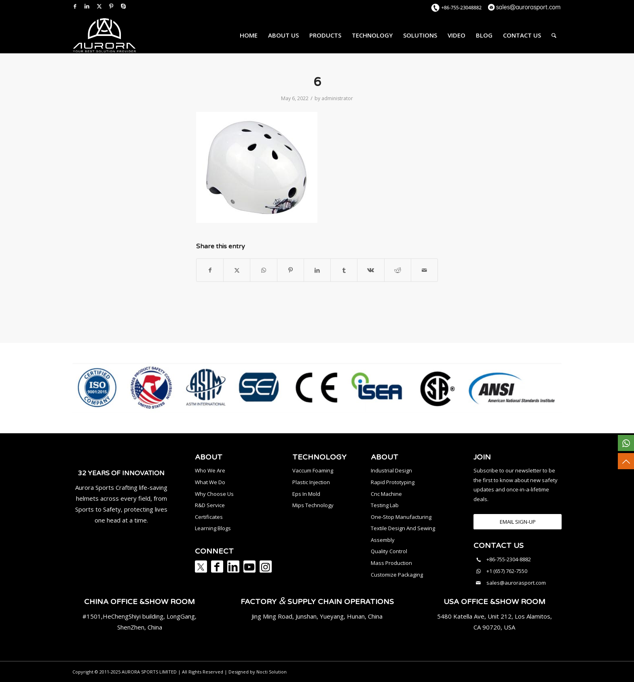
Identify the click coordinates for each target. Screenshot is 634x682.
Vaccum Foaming (312, 470)
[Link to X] (99, 6)
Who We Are (210, 470)
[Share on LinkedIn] (317, 270)
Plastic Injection (311, 482)
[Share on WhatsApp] (263, 270)
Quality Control (389, 551)
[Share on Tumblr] (344, 270)
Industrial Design (391, 470)
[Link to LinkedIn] (87, 6)
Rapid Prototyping (392, 482)
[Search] (554, 35)
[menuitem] (249, 35)
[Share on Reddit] (398, 270)
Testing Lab (385, 505)
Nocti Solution (271, 672)
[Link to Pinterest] (111, 6)
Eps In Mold (306, 493)
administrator (337, 98)
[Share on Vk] (370, 270)
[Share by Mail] (424, 270)
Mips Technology (313, 505)
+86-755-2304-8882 (508, 559)
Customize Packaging (397, 574)
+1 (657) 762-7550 (506, 571)
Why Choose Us (214, 493)
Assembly (383, 540)
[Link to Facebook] (75, 6)
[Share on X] (237, 270)
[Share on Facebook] (210, 270)
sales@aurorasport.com (516, 582)
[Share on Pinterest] (290, 270)
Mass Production (391, 563)
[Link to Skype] (123, 6)
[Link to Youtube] (249, 566)
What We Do (210, 482)
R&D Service (210, 505)
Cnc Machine (386, 493)
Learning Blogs (213, 528)
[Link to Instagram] (266, 566)
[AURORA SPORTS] (104, 35)
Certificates (209, 516)
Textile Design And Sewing (403, 528)
